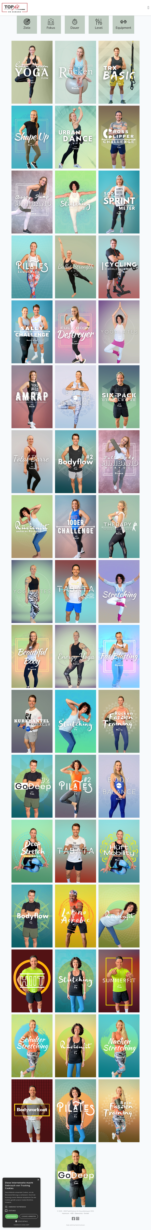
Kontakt (86, 1213)
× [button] (38, 1180)
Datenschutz (79, 1213)
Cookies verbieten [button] (29, 1216)
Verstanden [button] (11, 1216)
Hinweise (8, 1202)
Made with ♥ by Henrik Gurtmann (75, 1225)
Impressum (65, 1213)
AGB (71, 1213)
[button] (148, 8)
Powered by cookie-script (21, 1225)
